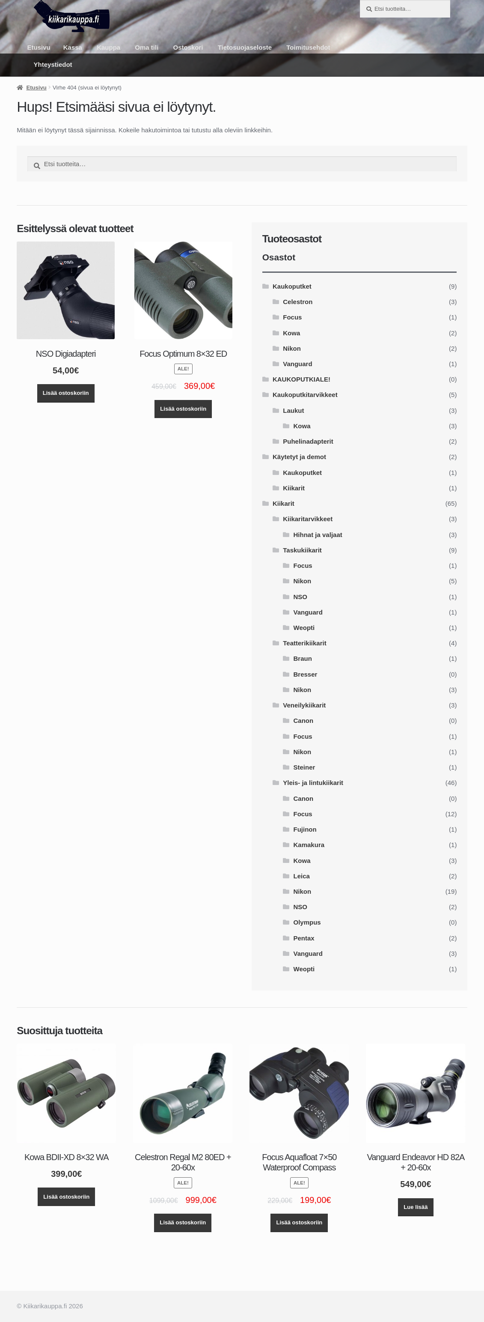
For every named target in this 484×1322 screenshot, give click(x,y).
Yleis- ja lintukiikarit (313, 782)
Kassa (72, 47)
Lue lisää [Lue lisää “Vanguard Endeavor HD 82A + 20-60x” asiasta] (416, 1207)
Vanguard (297, 363)
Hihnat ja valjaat (318, 534)
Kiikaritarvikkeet (308, 518)
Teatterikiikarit (304, 643)
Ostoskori (188, 47)
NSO (301, 596)
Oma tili (146, 47)
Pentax (304, 938)
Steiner (304, 767)
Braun (303, 658)
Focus (292, 317)
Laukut (293, 410)
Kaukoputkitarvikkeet (305, 394)
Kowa (291, 333)
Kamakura (309, 844)
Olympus (307, 922)
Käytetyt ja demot (299, 456)
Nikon (292, 348)
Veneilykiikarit (304, 705)
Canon (304, 720)
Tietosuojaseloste (245, 47)
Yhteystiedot (53, 64)
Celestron (297, 301)
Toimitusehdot (308, 47)
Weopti (304, 627)
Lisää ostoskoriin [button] (66, 393)
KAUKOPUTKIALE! (301, 379)
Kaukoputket (292, 286)
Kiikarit (294, 488)
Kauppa (108, 47)
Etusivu (38, 47)
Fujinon (305, 829)
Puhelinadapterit (308, 441)
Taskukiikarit (302, 550)
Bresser (306, 674)
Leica (302, 876)
